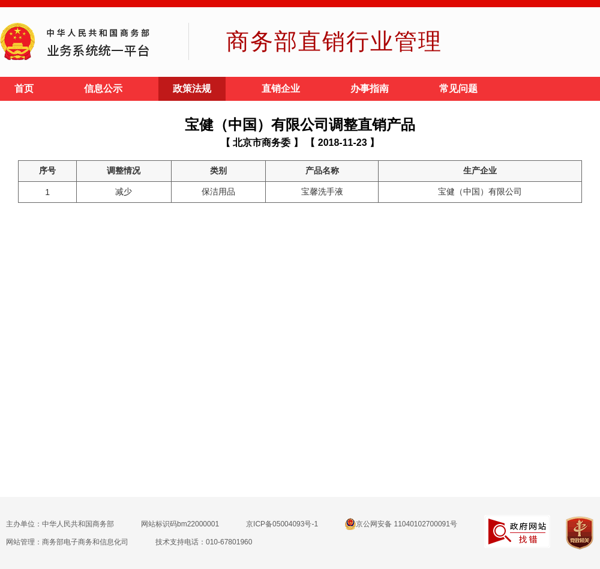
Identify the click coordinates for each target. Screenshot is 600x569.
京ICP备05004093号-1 (282, 524)
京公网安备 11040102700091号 (401, 524)
